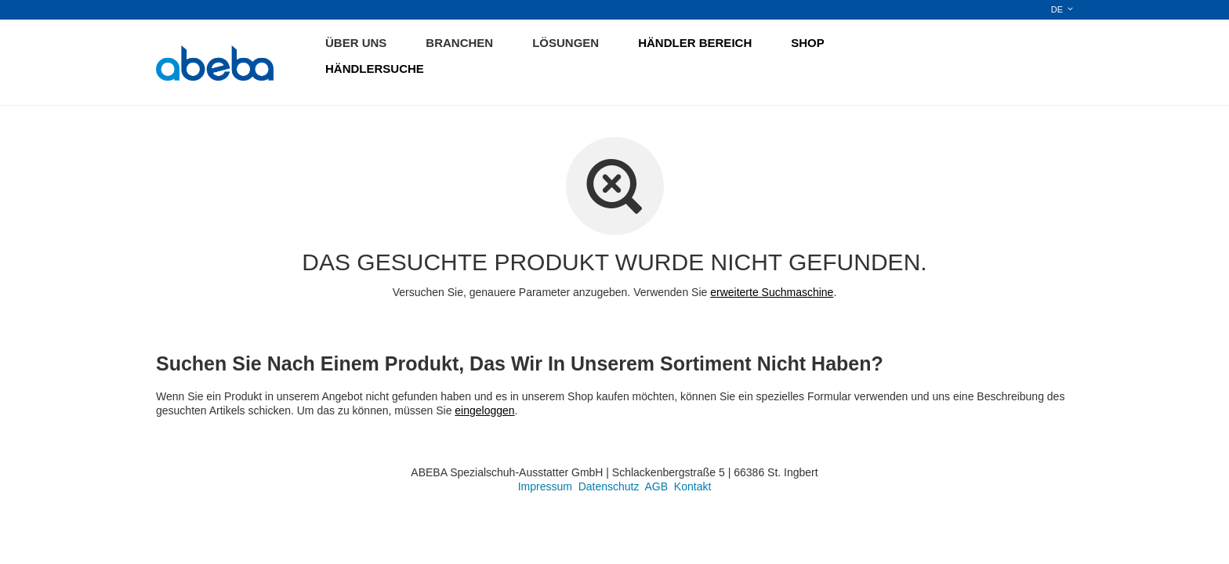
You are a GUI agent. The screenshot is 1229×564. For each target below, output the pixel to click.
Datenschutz (609, 486)
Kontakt (692, 486)
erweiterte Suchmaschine (771, 292)
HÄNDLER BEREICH (695, 42)
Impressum (545, 486)
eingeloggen (484, 410)
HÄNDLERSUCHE (374, 68)
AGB (657, 486)
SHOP (808, 42)
